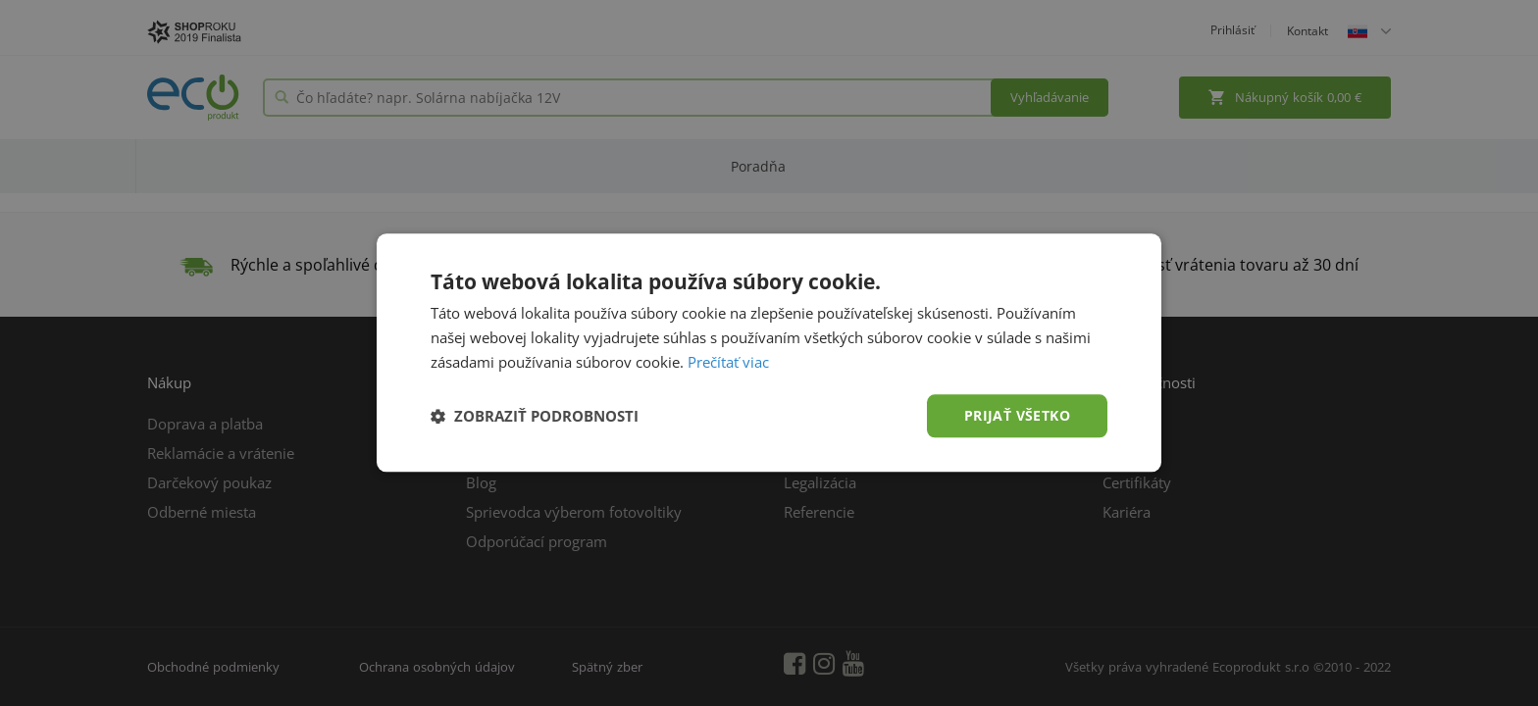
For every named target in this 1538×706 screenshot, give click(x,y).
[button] (535, 416)
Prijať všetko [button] (1017, 415)
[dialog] (769, 352)
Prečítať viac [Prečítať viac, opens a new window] (728, 362)
